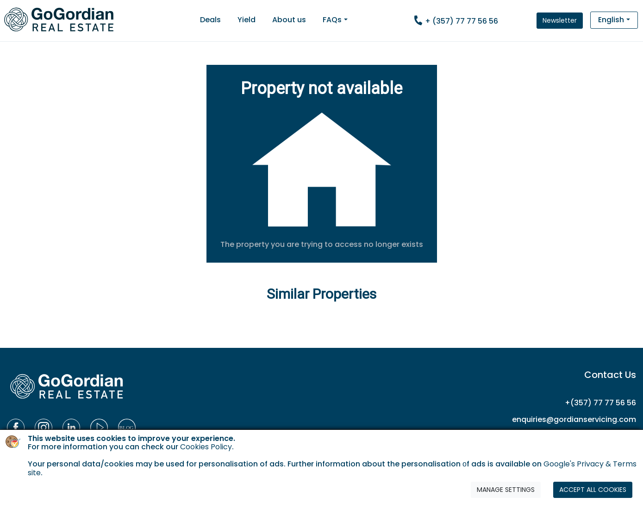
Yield (246, 19)
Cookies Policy (206, 446)
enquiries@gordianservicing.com (574, 419)
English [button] (611, 19)
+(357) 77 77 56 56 (600, 402)
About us (289, 19)
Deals (210, 19)
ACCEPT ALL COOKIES (592, 489)
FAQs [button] (332, 19)
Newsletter (560, 20)
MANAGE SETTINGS (506, 489)
